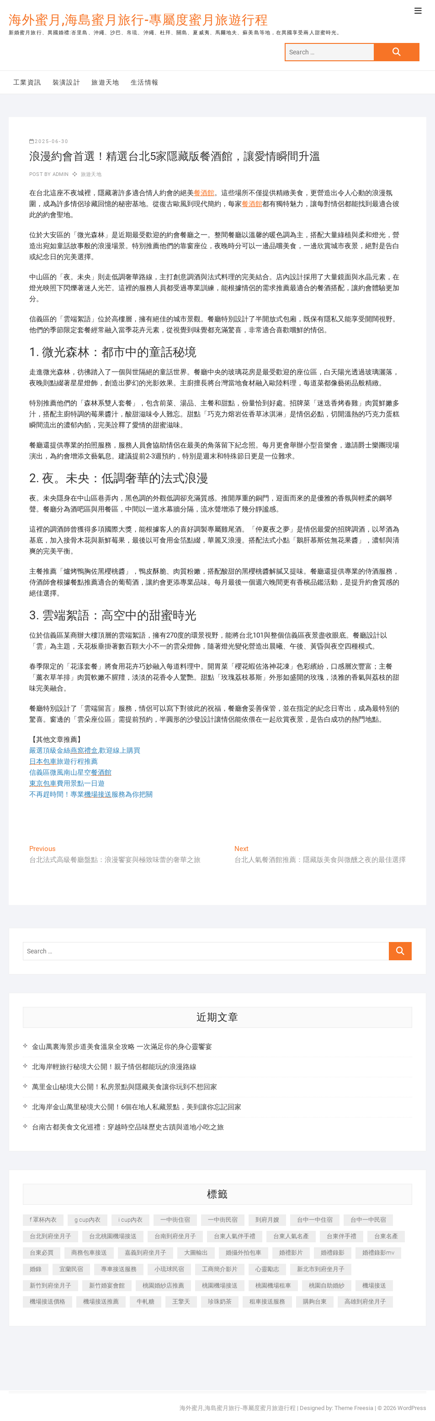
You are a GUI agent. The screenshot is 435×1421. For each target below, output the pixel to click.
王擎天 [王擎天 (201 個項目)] (181, 1301)
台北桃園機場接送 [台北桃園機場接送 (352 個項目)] (113, 1236)
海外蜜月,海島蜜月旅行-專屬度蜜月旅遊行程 (138, 19)
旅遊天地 (105, 82)
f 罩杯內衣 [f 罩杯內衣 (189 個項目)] (43, 1219)
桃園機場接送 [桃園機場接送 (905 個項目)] (220, 1285)
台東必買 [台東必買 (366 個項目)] (41, 1252)
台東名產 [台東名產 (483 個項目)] (386, 1236)
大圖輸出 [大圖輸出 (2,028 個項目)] (196, 1252)
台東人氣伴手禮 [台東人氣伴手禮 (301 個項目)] (234, 1236)
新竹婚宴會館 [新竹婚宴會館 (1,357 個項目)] (107, 1285)
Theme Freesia (353, 1408)
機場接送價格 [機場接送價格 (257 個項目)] (47, 1301)
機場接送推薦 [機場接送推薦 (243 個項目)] (101, 1301)
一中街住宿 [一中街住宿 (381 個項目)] (175, 1219)
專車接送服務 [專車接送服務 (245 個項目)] (119, 1269)
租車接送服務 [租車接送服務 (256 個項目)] (267, 1301)
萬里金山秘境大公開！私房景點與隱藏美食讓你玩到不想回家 (124, 1087)
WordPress (412, 1408)
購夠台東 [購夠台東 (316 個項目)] (315, 1301)
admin (60, 174)
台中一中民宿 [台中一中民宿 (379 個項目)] (368, 1219)
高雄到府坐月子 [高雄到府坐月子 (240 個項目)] (365, 1301)
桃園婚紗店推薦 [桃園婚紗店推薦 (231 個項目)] (163, 1285)
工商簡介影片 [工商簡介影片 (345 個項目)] (220, 1269)
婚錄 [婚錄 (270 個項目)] (36, 1269)
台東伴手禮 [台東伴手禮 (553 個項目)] (341, 1236)
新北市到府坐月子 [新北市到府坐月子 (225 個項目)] (321, 1269)
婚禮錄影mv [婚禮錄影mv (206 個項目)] (378, 1252)
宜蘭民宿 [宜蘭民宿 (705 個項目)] (71, 1269)
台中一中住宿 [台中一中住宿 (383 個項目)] (315, 1219)
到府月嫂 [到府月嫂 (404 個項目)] (267, 1219)
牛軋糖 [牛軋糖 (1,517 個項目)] (145, 1301)
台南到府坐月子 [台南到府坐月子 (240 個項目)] (175, 1236)
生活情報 (145, 82)
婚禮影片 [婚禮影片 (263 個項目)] (291, 1252)
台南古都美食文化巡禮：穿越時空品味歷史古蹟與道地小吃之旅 (128, 1127)
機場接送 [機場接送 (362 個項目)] (374, 1285)
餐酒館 (204, 193)
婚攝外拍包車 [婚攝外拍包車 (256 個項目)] (243, 1252)
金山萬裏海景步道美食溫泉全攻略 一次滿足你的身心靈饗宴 (122, 1047)
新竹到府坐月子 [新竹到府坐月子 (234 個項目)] (50, 1285)
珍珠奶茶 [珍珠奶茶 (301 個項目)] (220, 1301)
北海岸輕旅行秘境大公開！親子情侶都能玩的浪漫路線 (114, 1067)
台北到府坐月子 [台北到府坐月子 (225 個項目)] (50, 1236)
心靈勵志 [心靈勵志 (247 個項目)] (267, 1269)
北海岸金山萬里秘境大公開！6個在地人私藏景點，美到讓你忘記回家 (136, 1107)
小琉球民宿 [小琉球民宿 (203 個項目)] (169, 1269)
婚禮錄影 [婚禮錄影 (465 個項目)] (333, 1252)
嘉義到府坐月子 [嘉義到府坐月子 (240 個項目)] (145, 1252)
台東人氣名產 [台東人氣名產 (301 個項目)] (291, 1236)
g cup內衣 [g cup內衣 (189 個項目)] (87, 1219)
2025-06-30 (49, 141)
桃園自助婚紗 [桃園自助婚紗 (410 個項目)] (327, 1285)
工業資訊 (27, 82)
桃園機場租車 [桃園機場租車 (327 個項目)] (273, 1285)
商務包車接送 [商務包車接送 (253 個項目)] (89, 1252)
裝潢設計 (67, 82)
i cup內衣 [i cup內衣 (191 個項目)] (130, 1219)
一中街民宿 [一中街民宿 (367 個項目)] (223, 1219)
